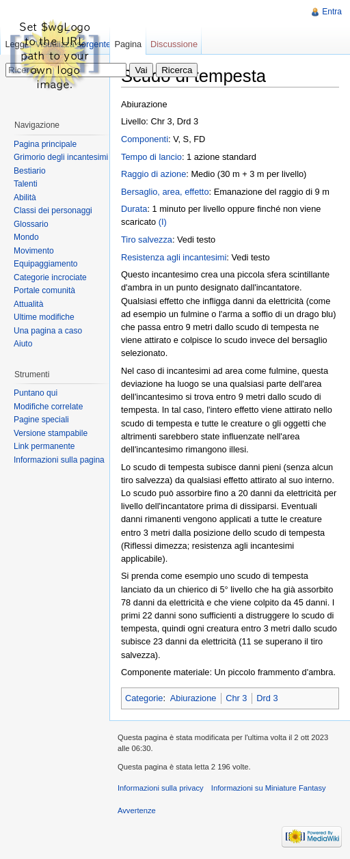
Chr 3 (236, 698)
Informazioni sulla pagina (59, 460)
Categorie (144, 698)
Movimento (34, 251)
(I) (163, 222)
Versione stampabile (51, 433)
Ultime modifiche (44, 317)
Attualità (28, 304)
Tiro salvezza (146, 239)
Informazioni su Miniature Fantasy (268, 788)
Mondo (26, 237)
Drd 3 (267, 698)
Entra (332, 11)
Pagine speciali (41, 419)
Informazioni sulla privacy (161, 788)
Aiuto (23, 344)
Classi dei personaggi (53, 210)
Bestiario (30, 171)
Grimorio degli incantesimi (61, 157)
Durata (134, 209)
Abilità (25, 197)
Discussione (174, 44)
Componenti (144, 139)
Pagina (128, 44)
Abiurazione (193, 698)
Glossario (31, 224)
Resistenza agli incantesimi (173, 257)
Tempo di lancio (151, 157)
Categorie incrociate (50, 277)
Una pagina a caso (48, 331)
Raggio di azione (153, 174)
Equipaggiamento (45, 264)
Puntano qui (35, 393)
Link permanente (44, 446)
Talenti (26, 184)
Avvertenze (137, 810)
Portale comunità (44, 290)
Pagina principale (45, 144)
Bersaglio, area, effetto (165, 192)
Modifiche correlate (48, 406)
